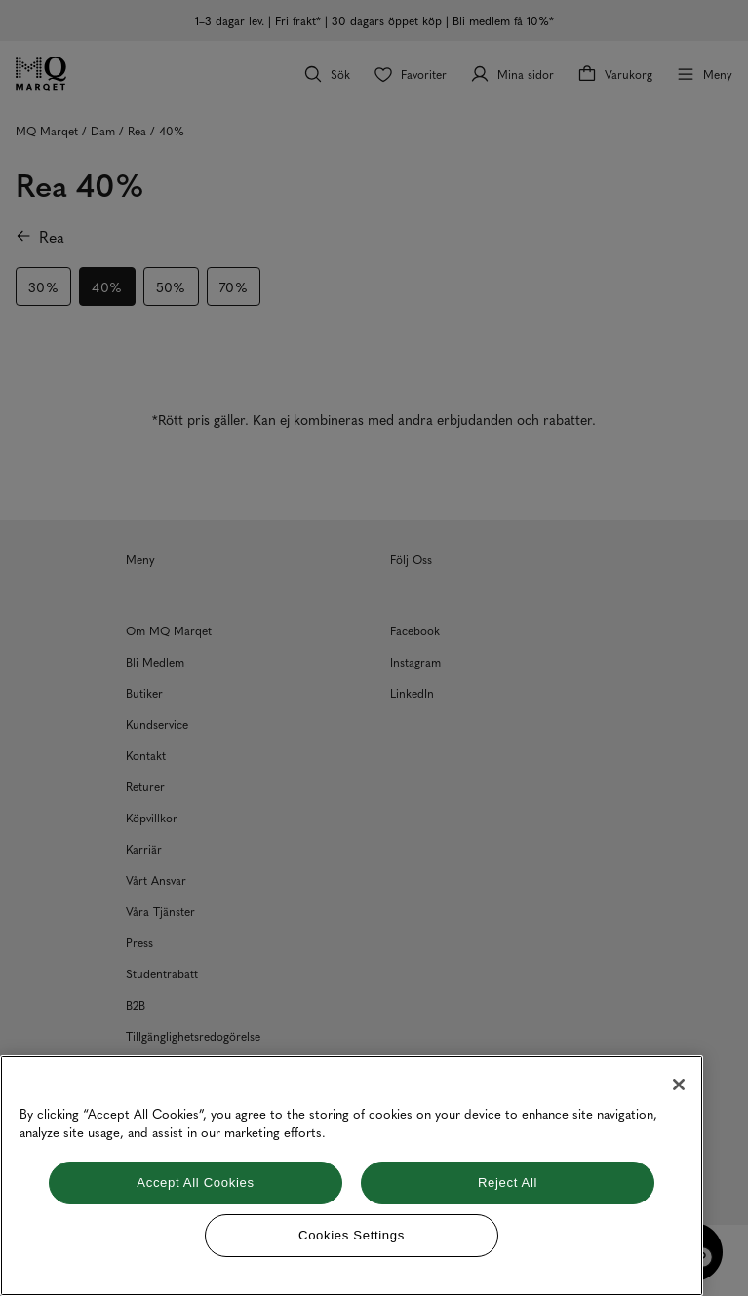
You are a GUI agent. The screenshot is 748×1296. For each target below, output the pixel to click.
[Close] (678, 1084)
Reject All (507, 1182)
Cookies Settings (351, 1235)
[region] (351, 1175)
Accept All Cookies (195, 1182)
